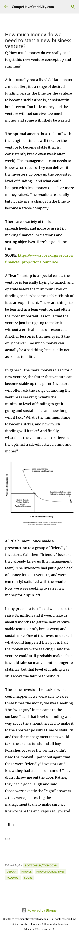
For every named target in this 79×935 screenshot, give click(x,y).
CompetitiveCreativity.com (33, 7)
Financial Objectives (50, 871)
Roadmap (13, 877)
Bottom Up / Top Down (41, 865)
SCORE (28, 877)
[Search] (73, 7)
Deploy (12, 871)
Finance (26, 871)
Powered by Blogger (39, 910)
